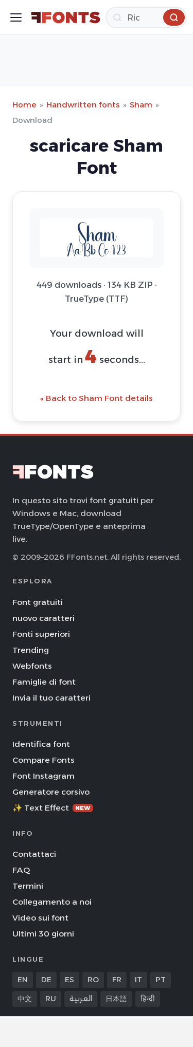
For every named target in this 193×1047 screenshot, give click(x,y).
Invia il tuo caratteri (51, 698)
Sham (141, 104)
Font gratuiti (37, 602)
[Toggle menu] (16, 17)
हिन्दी (148, 998)
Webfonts (32, 666)
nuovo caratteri (43, 618)
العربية (80, 998)
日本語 (116, 998)
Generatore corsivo (51, 792)
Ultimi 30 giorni (43, 934)
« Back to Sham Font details (96, 398)
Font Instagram (43, 776)
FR (116, 979)
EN (22, 979)
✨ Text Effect (52, 808)
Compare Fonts (43, 760)
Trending (30, 650)
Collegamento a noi (52, 902)
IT (138, 979)
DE (46, 979)
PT (160, 979)
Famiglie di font (44, 682)
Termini (27, 886)
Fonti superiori (41, 634)
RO (93, 979)
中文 (24, 998)
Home (24, 104)
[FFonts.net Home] (65, 17)
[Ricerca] (146, 17)
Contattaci (34, 854)
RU (50, 998)
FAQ (21, 870)
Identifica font (41, 744)
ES (69, 979)
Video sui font (40, 918)
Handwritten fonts (83, 104)
